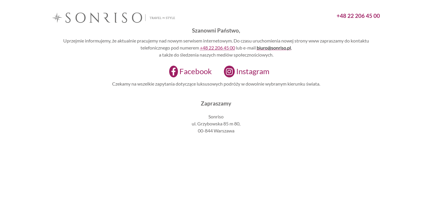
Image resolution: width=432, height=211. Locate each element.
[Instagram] (243, 71)
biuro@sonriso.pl (274, 47)
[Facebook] (186, 71)
